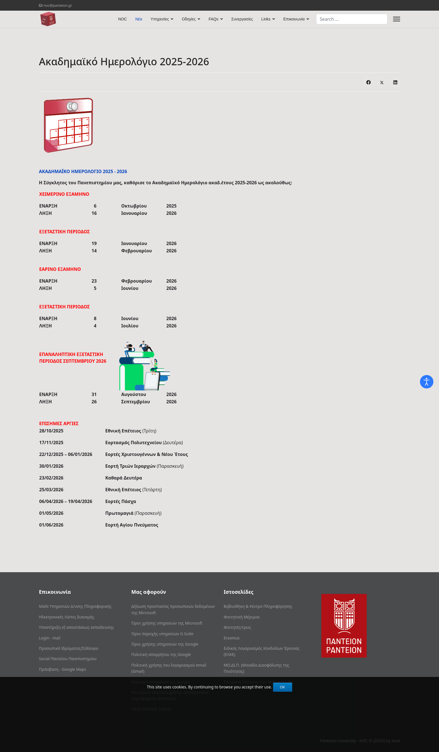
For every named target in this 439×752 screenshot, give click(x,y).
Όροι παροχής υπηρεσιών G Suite (162, 633)
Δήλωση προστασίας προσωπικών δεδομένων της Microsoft (173, 609)
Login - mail (49, 638)
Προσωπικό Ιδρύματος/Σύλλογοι (69, 648)
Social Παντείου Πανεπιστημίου (68, 658)
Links (265, 19)
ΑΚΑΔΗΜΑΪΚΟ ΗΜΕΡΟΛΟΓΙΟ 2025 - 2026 (83, 171)
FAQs (213, 19)
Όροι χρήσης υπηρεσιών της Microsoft (166, 623)
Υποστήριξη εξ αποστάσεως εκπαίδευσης (76, 627)
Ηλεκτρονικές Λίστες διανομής (66, 617)
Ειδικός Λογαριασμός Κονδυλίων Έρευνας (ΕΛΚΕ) (262, 651)
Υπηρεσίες (160, 19)
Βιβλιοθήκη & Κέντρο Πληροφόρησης (258, 606)
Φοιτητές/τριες (237, 627)
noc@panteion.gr (57, 5)
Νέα (138, 19)
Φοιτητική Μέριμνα (242, 617)
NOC (122, 19)
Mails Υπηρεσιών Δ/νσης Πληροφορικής (75, 606)
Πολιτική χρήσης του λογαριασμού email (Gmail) (168, 668)
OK (282, 687)
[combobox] (351, 19)
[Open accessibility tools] (426, 381)
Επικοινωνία (294, 19)
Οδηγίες (189, 19)
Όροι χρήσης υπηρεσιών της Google (164, 644)
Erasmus (231, 638)
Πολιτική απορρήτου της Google (161, 654)
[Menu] (396, 19)
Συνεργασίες (242, 19)
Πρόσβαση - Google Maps (62, 669)
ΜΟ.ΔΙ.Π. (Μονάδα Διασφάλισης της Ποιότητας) (256, 668)
